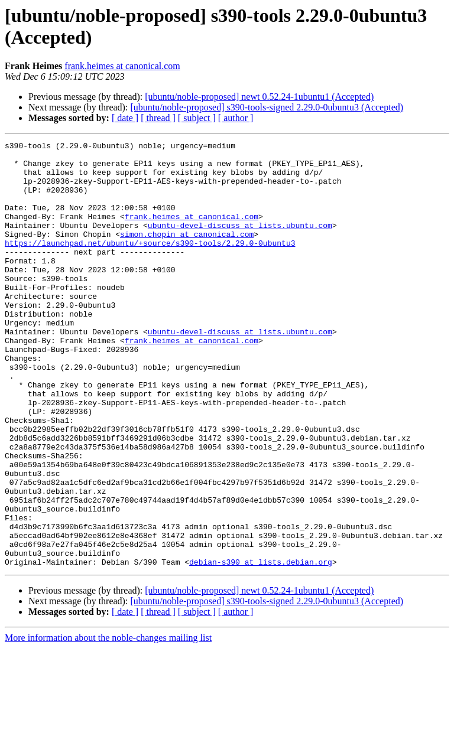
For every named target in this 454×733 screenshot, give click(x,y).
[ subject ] (197, 118)
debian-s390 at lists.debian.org (260, 646)
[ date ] (125, 118)
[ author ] (236, 118)
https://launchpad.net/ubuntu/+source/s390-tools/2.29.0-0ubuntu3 (150, 264)
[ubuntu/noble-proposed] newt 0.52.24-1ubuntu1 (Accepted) (259, 97)
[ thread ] (158, 118)
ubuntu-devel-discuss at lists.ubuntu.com (240, 242)
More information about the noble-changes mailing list (108, 723)
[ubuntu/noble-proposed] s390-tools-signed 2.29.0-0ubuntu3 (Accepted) (266, 107)
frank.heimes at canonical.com (122, 66)
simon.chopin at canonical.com (187, 253)
